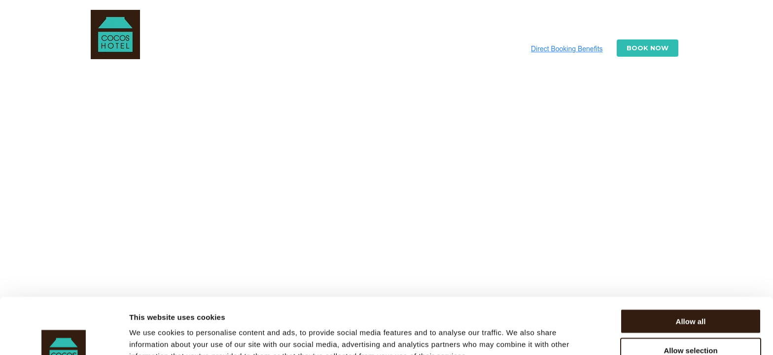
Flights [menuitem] (515, 26)
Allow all (691, 268)
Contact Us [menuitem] (631, 26)
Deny (691, 326)
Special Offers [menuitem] (455, 26)
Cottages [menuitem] (344, 26)
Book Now (647, 48)
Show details (517, 335)
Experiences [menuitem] (569, 26)
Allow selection (690, 297)
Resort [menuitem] (295, 26)
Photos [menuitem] (394, 26)
